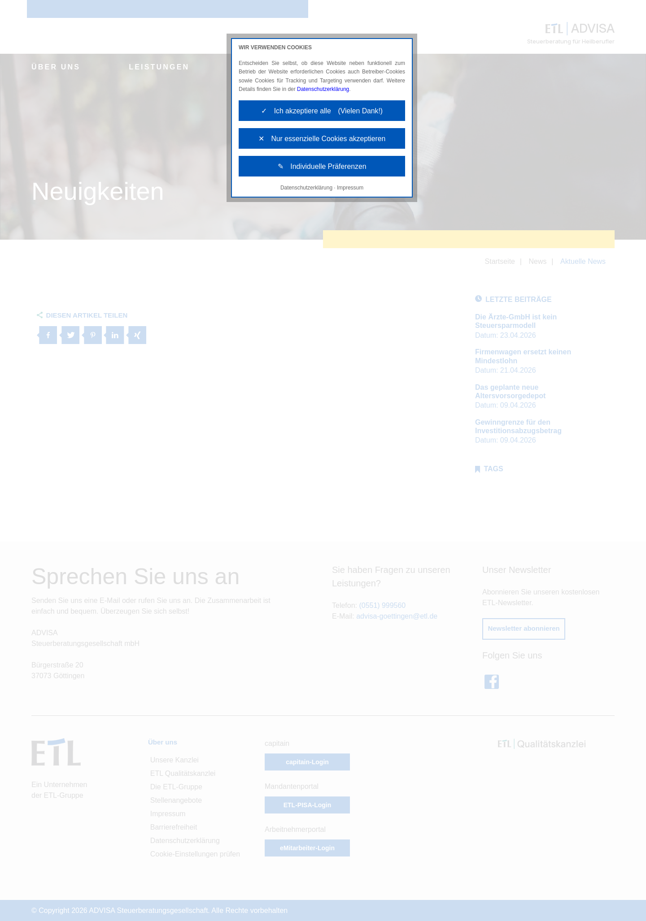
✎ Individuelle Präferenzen (322, 167)
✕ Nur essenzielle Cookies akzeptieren (322, 139)
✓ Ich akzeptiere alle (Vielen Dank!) (322, 111)
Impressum (350, 189)
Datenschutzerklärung (323, 89)
